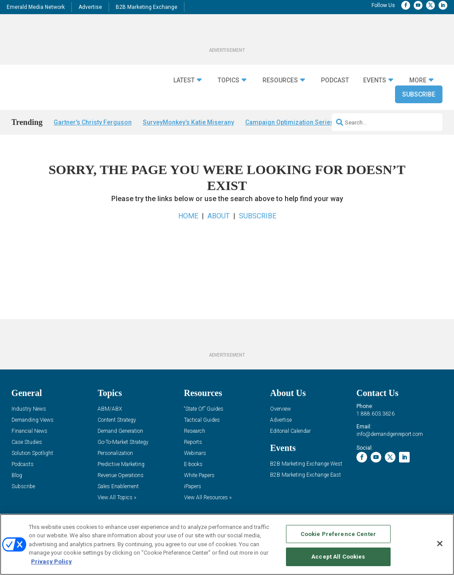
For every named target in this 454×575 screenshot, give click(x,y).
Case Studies (27, 442)
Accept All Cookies (338, 556)
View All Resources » (207, 498)
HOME (188, 216)
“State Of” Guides (203, 409)
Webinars (195, 453)
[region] (227, 544)
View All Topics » (117, 498)
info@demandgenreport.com (389, 434)
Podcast (335, 80)
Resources (280, 80)
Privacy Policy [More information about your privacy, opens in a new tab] (51, 561)
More (418, 80)
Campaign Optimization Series (289, 122)
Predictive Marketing (121, 464)
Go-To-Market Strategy (123, 442)
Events (374, 80)
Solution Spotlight (32, 453)
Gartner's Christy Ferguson (93, 122)
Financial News (29, 431)
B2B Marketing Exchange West (306, 464)
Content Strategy (117, 420)
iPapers (192, 487)
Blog (17, 475)
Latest (184, 80)
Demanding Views (33, 420)
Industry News (29, 409)
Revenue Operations (121, 475)
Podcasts (23, 464)
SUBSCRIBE (257, 216)
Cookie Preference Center (338, 534)
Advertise (90, 7)
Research (194, 431)
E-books (193, 464)
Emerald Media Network (36, 7)
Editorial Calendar (290, 431)
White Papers (199, 475)
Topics (228, 80)
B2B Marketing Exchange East (305, 475)
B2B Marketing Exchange (146, 7)
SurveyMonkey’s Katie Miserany (188, 122)
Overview (280, 409)
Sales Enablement (118, 487)
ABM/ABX (110, 409)
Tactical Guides (202, 420)
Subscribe (418, 94)
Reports (193, 442)
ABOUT (218, 216)
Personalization (115, 453)
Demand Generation (120, 431)
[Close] (440, 543)
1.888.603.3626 (375, 414)
